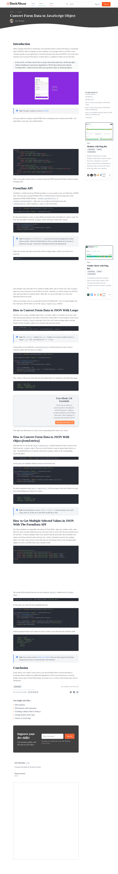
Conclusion (88, 117)
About (51, 3)
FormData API (89, 99)
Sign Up (69, 736)
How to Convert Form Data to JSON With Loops (97, 103)
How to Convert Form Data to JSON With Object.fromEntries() (97, 108)
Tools (33, 3)
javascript (17, 687)
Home (12, 12)
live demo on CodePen (43, 657)
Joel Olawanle (19, 21)
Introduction (88, 96)
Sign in (97, 4)
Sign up (106, 4)
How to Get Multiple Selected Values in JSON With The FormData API (98, 113)
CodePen (46, 111)
